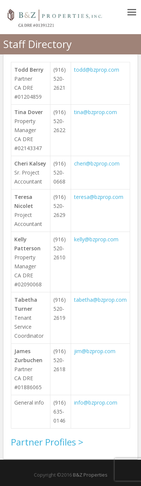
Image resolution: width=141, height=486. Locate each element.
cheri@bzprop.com (97, 163)
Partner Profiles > (47, 442)
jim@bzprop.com (94, 351)
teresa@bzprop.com (98, 196)
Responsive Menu (132, 12)
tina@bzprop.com (95, 112)
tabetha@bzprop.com (100, 299)
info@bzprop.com (95, 402)
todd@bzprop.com (96, 69)
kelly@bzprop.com (96, 239)
